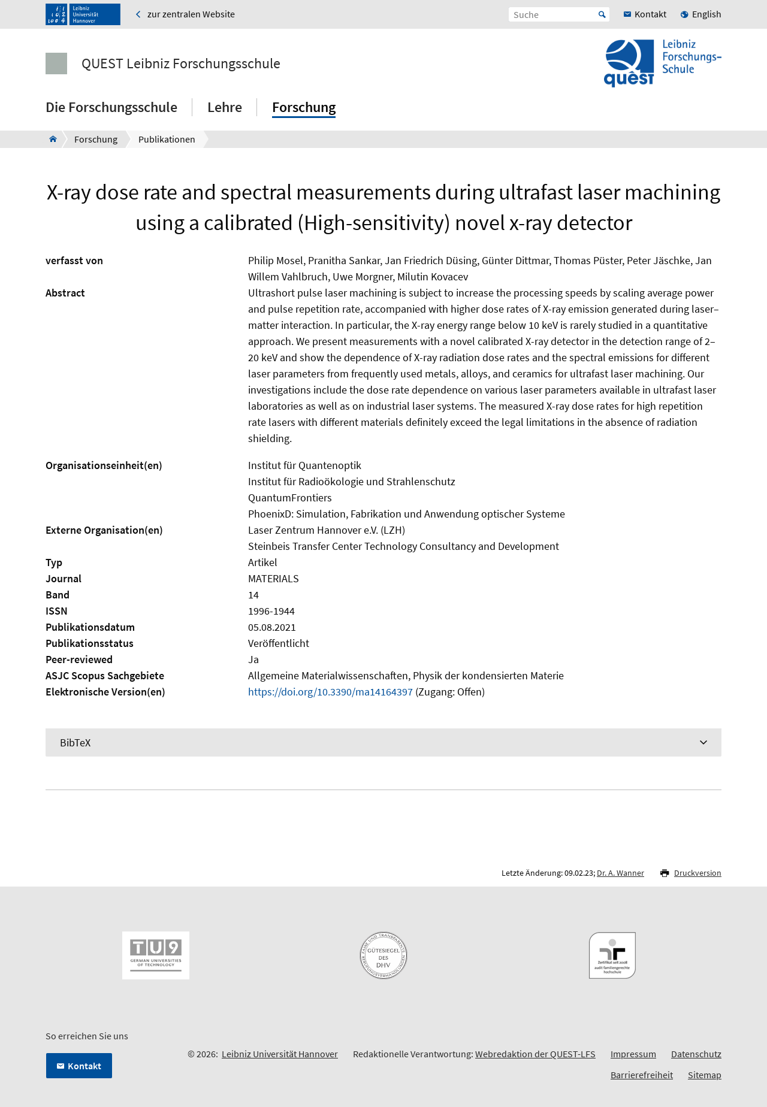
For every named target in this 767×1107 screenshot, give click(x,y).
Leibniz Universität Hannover (280, 1054)
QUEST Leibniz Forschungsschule (180, 63)
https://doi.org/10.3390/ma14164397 (330, 691)
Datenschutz (696, 1054)
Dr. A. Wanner (620, 872)
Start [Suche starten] (602, 14)
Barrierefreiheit (642, 1075)
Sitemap (704, 1075)
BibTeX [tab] (75, 742)
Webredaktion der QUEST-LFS (535, 1054)
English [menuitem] (706, 14)
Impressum (633, 1054)
